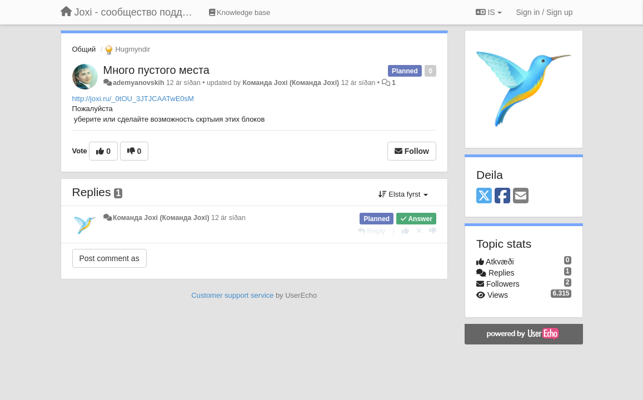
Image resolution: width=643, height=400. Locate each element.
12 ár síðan (228, 218)
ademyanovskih (139, 83)
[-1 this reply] (432, 231)
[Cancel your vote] (419, 231)
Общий (84, 49)
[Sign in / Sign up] (544, 12)
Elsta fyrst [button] (403, 194)
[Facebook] (502, 196)
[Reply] (372, 231)
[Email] (521, 196)
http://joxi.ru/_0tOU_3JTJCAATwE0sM (133, 98)
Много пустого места (156, 70)
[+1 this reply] (405, 231)
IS (489, 12)
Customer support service (232, 295)
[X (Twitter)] (484, 196)
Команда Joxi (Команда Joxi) (290, 83)
